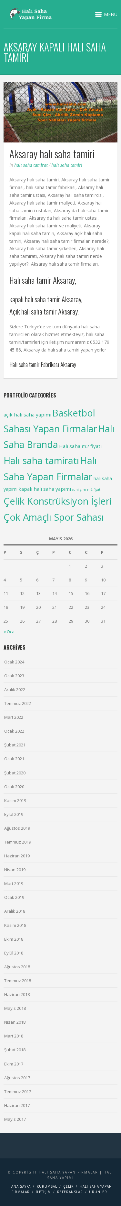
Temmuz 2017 (17, 1091)
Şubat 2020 (14, 773)
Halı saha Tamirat (30, 165)
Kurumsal (47, 1186)
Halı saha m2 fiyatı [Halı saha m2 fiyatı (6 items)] (80, 446)
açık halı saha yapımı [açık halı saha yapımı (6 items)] (27, 414)
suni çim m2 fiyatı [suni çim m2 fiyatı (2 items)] (86, 489)
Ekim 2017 (13, 1064)
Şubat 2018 (14, 1050)
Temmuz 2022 (17, 703)
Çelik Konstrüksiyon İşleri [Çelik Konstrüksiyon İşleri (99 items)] (58, 501)
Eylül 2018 (13, 953)
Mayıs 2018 (15, 1008)
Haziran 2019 (17, 856)
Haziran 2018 (17, 994)
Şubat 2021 (14, 745)
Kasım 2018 (15, 925)
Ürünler (98, 1192)
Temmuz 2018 (17, 980)
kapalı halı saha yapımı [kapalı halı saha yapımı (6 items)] (44, 489)
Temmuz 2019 (17, 842)
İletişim (43, 1192)
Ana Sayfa (21, 1186)
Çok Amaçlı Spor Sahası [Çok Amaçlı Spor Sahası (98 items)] (54, 517)
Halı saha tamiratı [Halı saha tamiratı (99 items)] (41, 460)
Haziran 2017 (17, 1105)
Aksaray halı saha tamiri (52, 153)
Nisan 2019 (14, 870)
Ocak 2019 (14, 897)
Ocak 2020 (14, 787)
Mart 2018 (13, 1036)
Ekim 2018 (13, 939)
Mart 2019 (13, 883)
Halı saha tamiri (66, 165)
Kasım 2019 (15, 800)
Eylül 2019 (13, 814)
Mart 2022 (13, 717)
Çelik (68, 1186)
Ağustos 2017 (17, 1078)
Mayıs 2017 (15, 1119)
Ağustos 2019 (17, 828)
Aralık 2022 (14, 689)
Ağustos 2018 (17, 967)
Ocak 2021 (14, 759)
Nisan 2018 (14, 1022)
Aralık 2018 (14, 911)
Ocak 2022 (14, 731)
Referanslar (70, 1192)
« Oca (9, 632)
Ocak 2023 (14, 676)
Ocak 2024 (14, 662)
